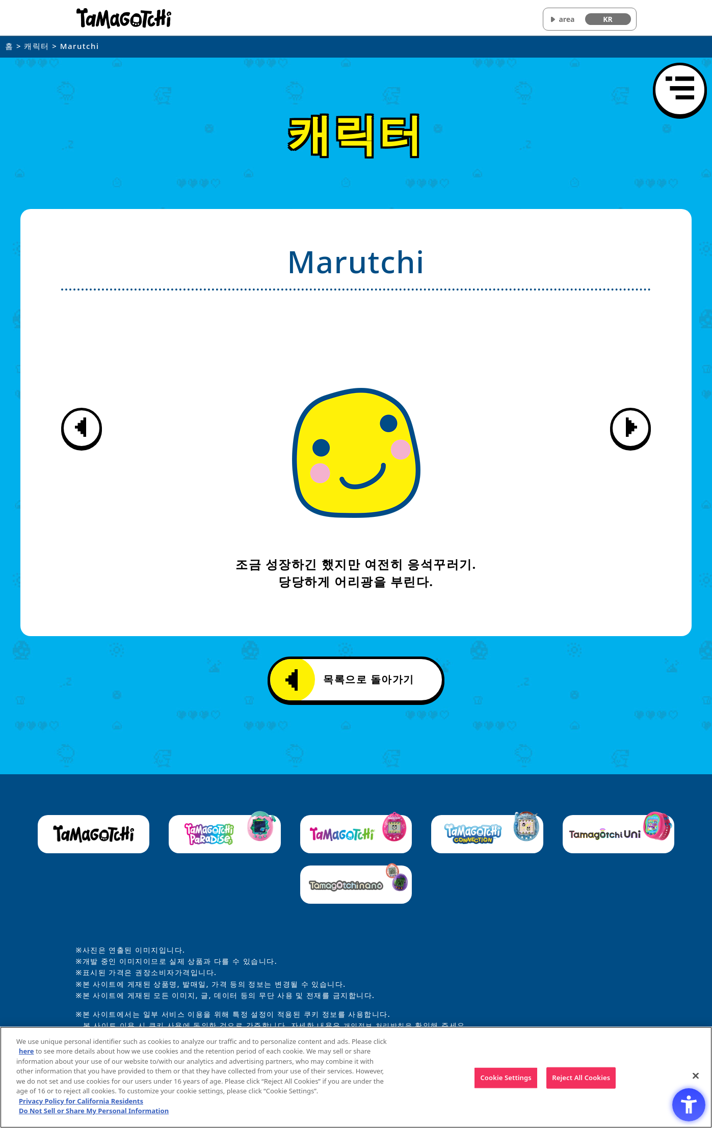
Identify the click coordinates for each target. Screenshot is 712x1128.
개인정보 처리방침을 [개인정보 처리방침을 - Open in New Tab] (380, 1025)
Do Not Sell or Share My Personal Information (94, 1111)
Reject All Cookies (581, 1078)
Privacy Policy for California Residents (81, 1101)
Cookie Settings (505, 1078)
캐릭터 (36, 46)
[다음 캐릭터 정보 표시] (630, 428)
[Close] (695, 1076)
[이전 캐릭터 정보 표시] (81, 428)
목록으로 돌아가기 (349, 680)
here (26, 1052)
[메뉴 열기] (680, 90)
